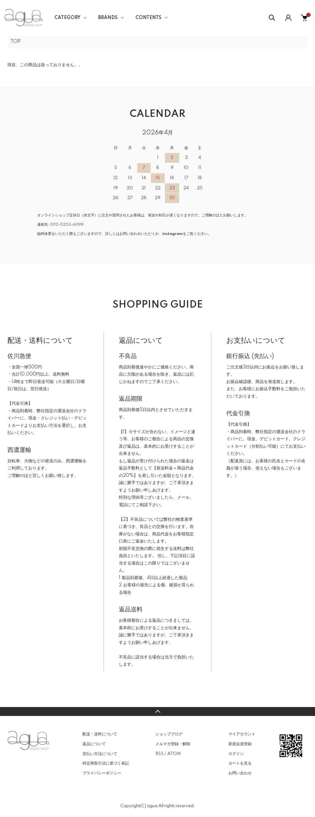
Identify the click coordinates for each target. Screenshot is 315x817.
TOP (15, 41)
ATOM (174, 754)
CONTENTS (148, 17)
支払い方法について (99, 754)
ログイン (236, 754)
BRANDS (108, 17)
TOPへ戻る (157, 711)
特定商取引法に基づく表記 (105, 763)
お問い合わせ (240, 773)
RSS (159, 754)
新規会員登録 (240, 744)
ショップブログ (169, 734)
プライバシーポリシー (101, 773)
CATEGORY (67, 17)
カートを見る (240, 763)
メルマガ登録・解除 (172, 744)
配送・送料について (99, 734)
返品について (94, 744)
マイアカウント (241, 734)
